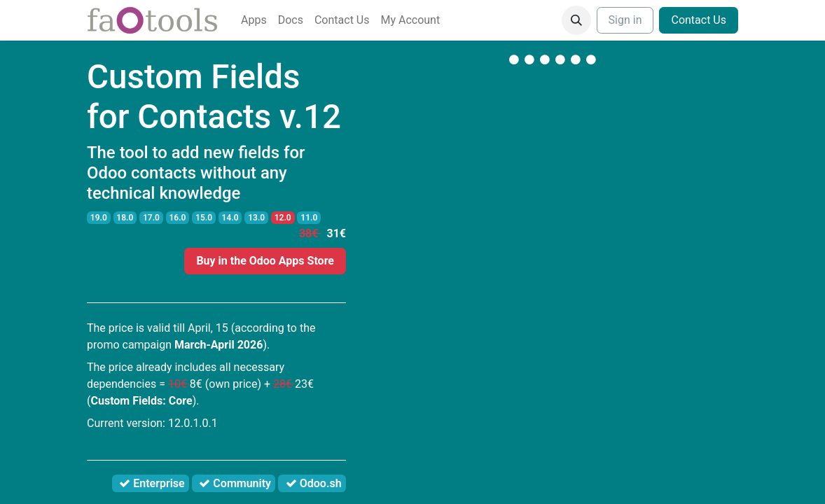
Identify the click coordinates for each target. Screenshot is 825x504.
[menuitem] (253, 20)
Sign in (625, 20)
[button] (576, 20)
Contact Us (698, 20)
